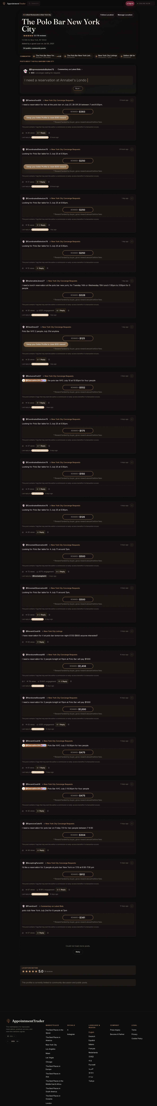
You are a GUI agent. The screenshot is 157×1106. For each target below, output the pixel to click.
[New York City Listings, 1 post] (106, 56)
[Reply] (41, 133)
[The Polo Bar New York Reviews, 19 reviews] (46, 56)
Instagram (71, 1034)
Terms (134, 1030)
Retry (78, 952)
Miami (48, 1053)
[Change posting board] (70, 69)
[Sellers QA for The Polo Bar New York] (134, 56)
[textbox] (77, 80)
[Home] (13, 3)
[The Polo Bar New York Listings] (78, 56)
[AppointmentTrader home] (22, 1021)
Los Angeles (50, 1049)
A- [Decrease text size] (8, 1041)
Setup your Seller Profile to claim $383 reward (46, 118)
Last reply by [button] (40, 137)
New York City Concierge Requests (59, 100)
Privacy (134, 1034)
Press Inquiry (115, 1030)
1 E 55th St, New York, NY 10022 (34, 40)
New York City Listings (53, 631)
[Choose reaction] (23, 133)
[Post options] (132, 100)
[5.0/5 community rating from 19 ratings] (35, 36)
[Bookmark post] (49, 133)
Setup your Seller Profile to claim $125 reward (45, 344)
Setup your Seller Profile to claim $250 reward (46, 167)
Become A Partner (117, 1034)
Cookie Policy (137, 1038)
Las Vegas (50, 1058)
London (49, 1103)
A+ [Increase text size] (18, 1041)
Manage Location (125, 15)
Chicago (49, 1062)
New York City (51, 1045)
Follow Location (107, 15)
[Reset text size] (13, 1041)
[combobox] (35, 3)
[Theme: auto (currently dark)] (11, 1036)
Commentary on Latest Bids (52, 906)
